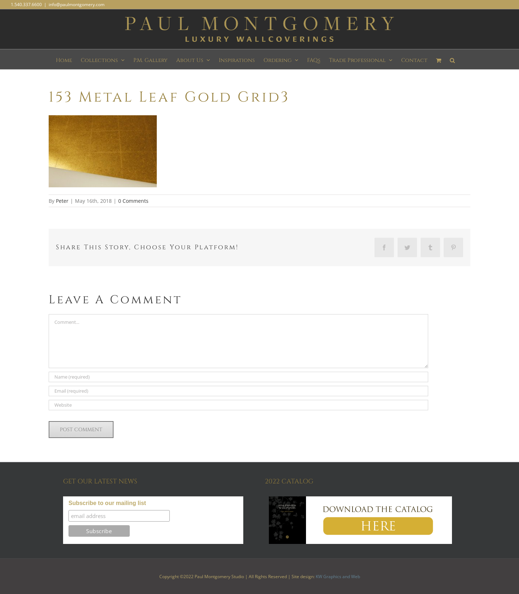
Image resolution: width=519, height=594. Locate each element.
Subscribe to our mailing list (107, 503)
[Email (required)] (238, 391)
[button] (452, 59)
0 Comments (133, 200)
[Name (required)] (238, 377)
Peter (62, 200)
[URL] (238, 405)
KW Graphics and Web (338, 576)
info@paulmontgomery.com (77, 4)
